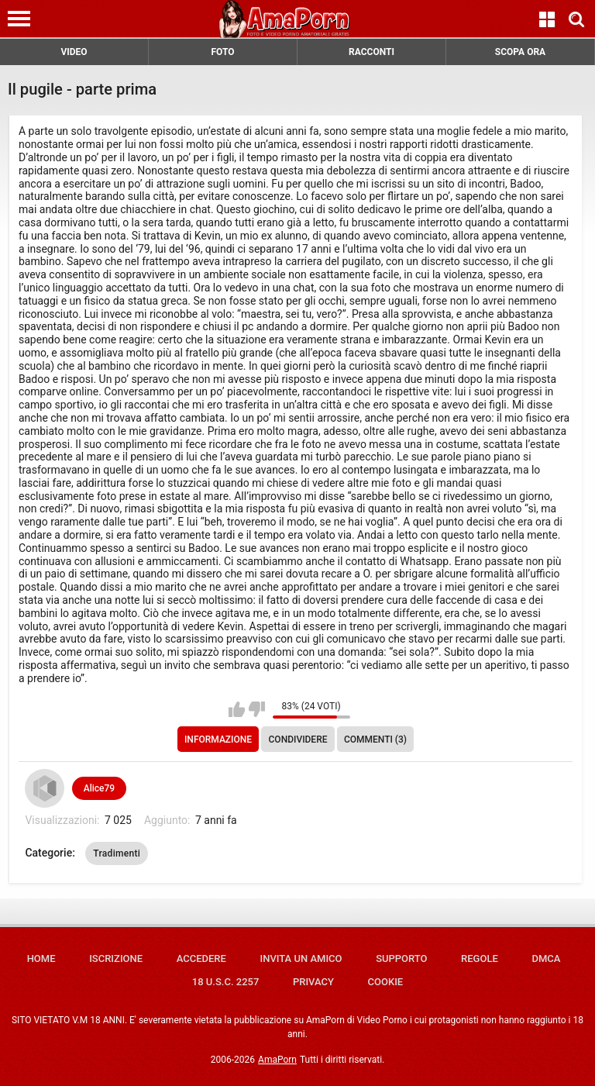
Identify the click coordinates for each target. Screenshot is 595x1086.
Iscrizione (116, 958)
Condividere (298, 739)
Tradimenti (116, 853)
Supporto (401, 958)
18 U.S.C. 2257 (226, 982)
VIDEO (73, 52)
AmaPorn (277, 1059)
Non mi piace (257, 709)
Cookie (386, 982)
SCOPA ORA (520, 52)
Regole (479, 958)
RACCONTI (371, 52)
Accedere (201, 958)
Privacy (313, 982)
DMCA (545, 958)
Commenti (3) (375, 739)
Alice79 (99, 788)
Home (41, 958)
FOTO (222, 52)
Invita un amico (301, 958)
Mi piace (237, 709)
